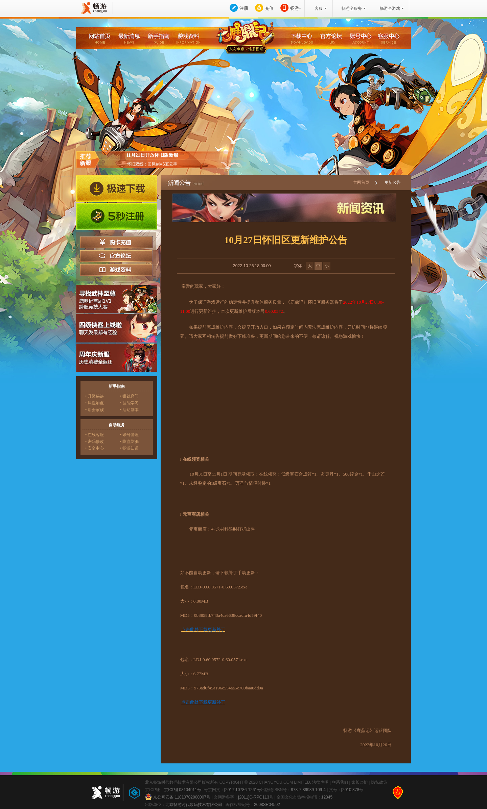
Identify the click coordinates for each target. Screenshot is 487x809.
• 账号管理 (129, 434)
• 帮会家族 (94, 409)
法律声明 (320, 782)
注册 (243, 8)
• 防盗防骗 (129, 441)
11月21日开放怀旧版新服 (152, 155)
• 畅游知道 (129, 448)
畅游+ (295, 8)
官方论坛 (116, 256)
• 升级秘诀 (94, 396)
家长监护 (359, 782)
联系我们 (340, 782)
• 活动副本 (129, 409)
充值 (269, 8)
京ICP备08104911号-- (184, 789)
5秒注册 (116, 216)
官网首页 (361, 182)
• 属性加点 (94, 403)
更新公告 (393, 182)
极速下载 (116, 188)
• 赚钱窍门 (129, 396)
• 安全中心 (94, 448)
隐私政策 (379, 782)
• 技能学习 (129, 403)
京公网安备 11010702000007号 (177, 796)
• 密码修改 (94, 441)
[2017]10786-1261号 (242, 789)
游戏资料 (116, 270)
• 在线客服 (94, 434)
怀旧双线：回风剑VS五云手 (152, 164)
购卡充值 (116, 242)
